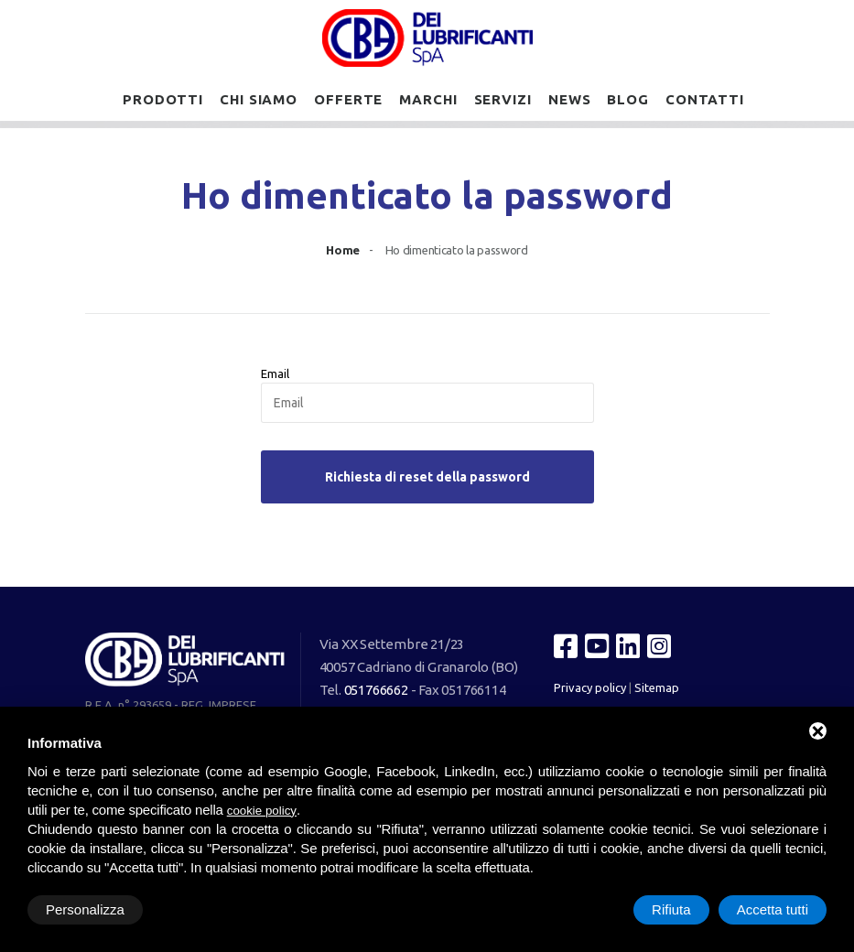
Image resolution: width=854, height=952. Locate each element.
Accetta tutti (772, 909)
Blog (628, 99)
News (569, 99)
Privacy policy (590, 687)
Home (343, 249)
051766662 (376, 690)
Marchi (428, 99)
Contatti (704, 99)
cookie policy (262, 810)
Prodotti (163, 99)
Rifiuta (671, 909)
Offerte (348, 99)
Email (275, 373)
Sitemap (656, 687)
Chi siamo (258, 99)
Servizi (503, 99)
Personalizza (85, 909)
